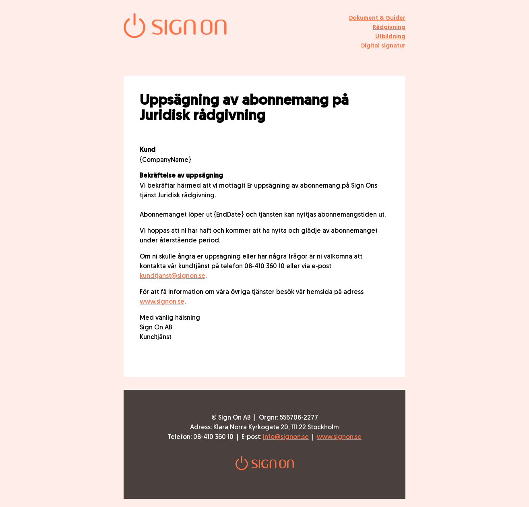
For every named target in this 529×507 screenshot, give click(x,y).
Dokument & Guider (377, 17)
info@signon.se (286, 437)
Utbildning (390, 36)
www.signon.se (162, 301)
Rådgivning (389, 27)
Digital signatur (383, 45)
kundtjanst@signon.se (172, 275)
